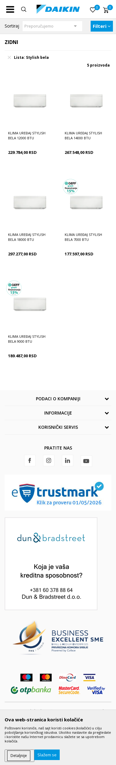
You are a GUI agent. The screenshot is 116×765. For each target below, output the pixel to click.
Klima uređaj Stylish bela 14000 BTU (83, 135)
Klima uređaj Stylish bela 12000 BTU (26, 135)
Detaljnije (19, 755)
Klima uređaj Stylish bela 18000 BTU (26, 237)
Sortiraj (12, 26)
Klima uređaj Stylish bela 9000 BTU (26, 339)
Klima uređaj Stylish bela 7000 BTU (83, 237)
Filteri (102, 26)
